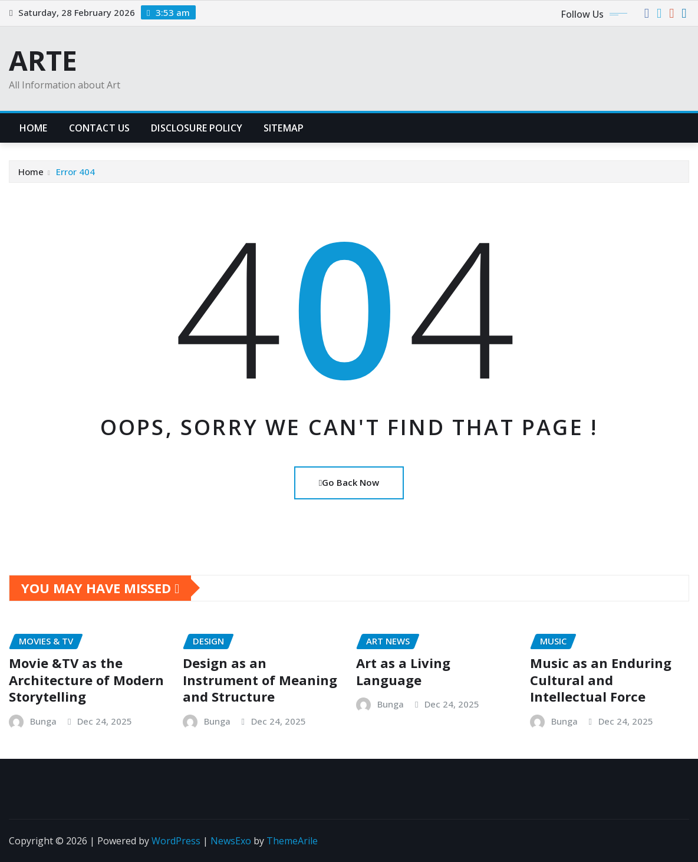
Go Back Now (349, 482)
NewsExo (230, 840)
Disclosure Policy (196, 127)
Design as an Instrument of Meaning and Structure (260, 679)
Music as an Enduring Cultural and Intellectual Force (600, 679)
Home (33, 127)
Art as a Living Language (403, 671)
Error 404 (75, 171)
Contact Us (99, 127)
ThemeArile (292, 840)
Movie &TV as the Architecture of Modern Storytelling (86, 679)
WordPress (176, 840)
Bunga (43, 721)
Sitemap (284, 127)
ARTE (43, 60)
